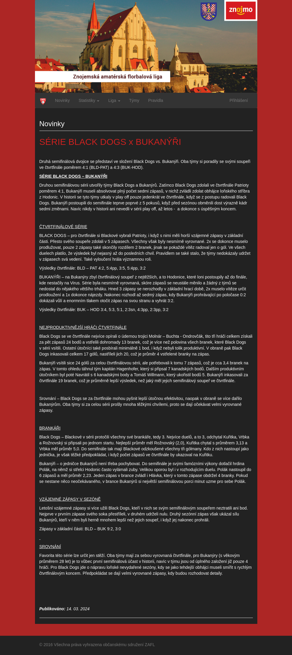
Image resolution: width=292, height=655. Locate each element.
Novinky (62, 100)
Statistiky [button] (89, 100)
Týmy (134, 100)
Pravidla (155, 100)
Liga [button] (114, 100)
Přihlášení (238, 100)
